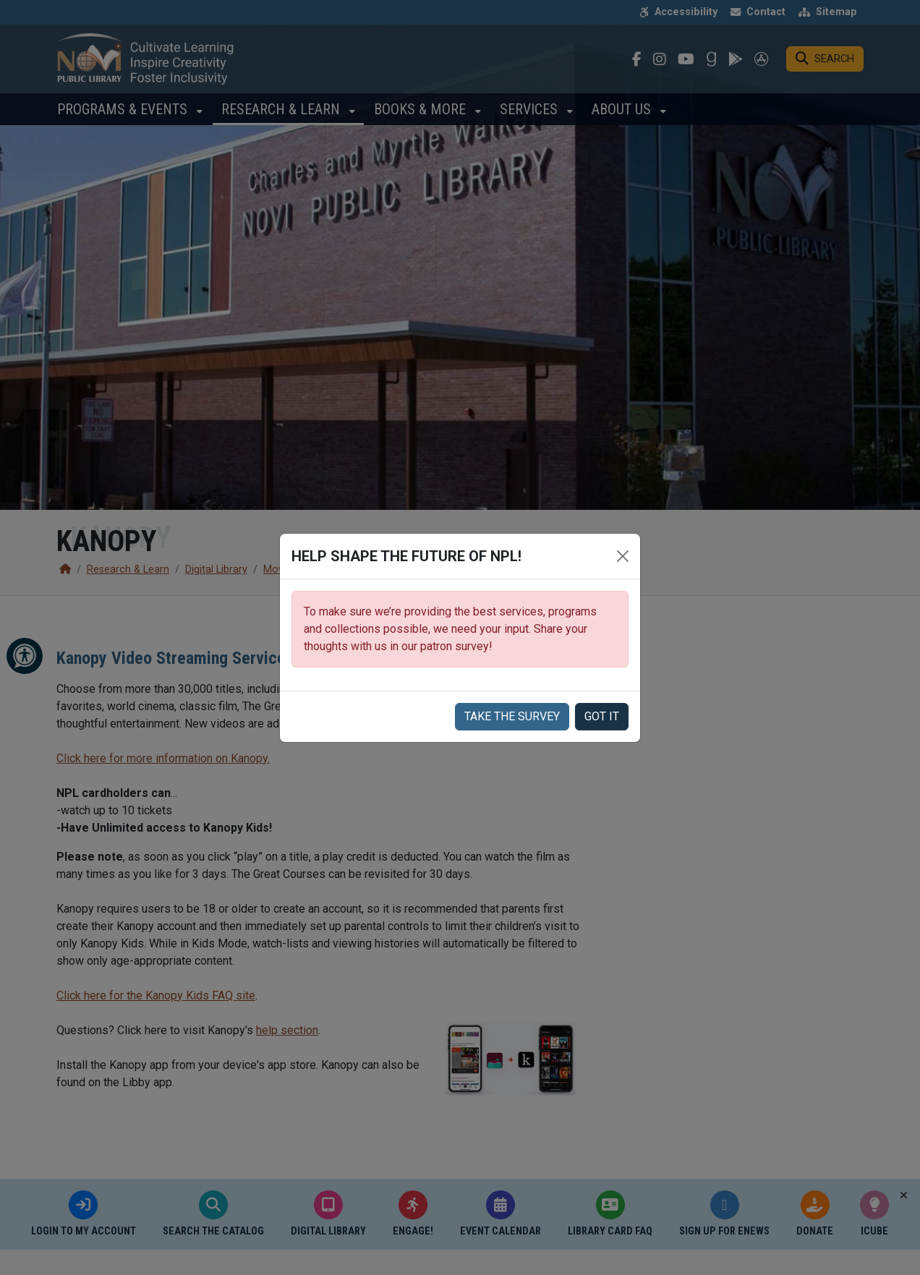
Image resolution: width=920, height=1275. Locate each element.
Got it (601, 716)
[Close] (622, 556)
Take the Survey (512, 716)
